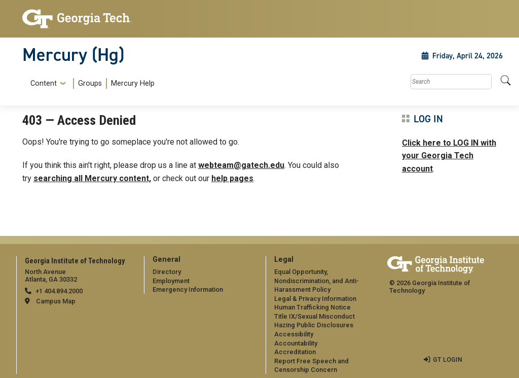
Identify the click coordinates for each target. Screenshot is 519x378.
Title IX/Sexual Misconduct (314, 316)
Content (43, 84)
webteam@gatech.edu (241, 165)
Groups (90, 83)
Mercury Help (133, 83)
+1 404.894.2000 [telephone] (59, 291)
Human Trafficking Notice (312, 307)
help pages (232, 178)
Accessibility (293, 334)
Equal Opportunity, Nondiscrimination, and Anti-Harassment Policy (316, 280)
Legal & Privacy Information (315, 298)
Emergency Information (188, 289)
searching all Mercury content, (92, 178)
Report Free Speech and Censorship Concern (311, 365)
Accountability (295, 343)
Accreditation (295, 352)
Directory (167, 272)
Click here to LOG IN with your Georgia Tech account (449, 156)
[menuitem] (90, 83)
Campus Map (56, 301)
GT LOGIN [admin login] (447, 359)
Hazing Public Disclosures (313, 325)
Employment (171, 281)
